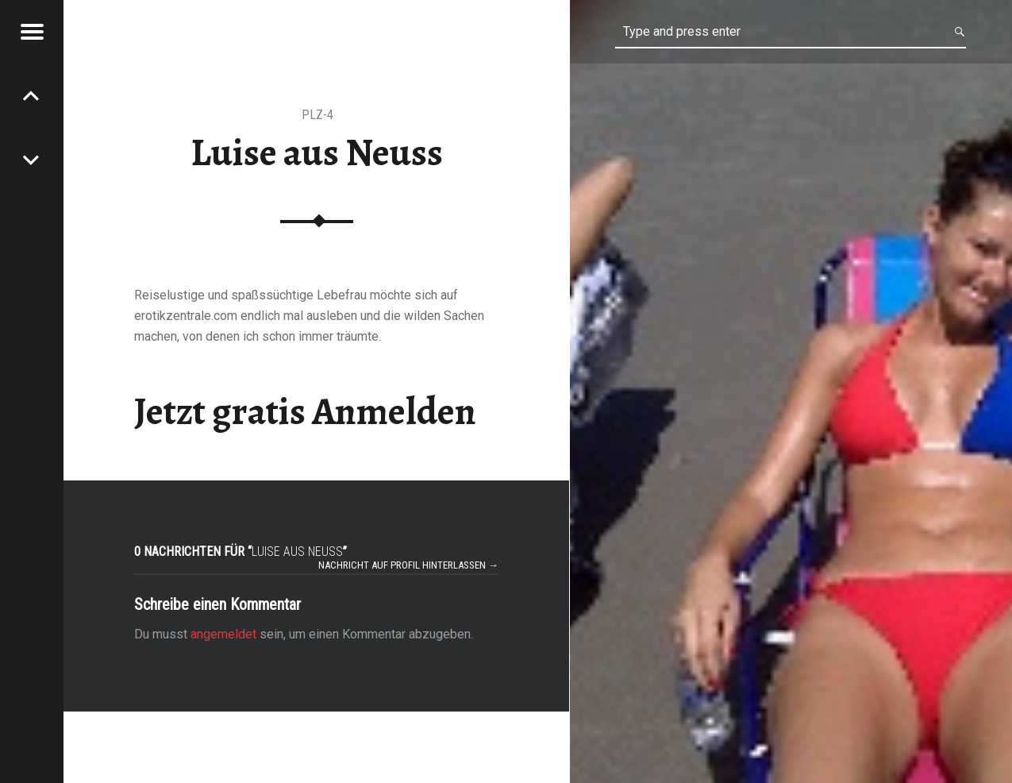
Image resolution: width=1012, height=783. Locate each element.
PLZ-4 (317, 114)
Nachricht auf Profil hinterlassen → (408, 565)
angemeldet (223, 634)
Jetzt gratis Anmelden (305, 411)
